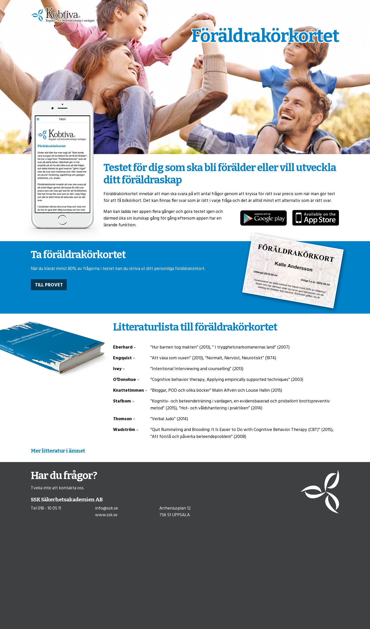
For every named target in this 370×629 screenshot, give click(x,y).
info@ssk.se (106, 508)
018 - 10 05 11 (49, 508)
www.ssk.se (106, 515)
